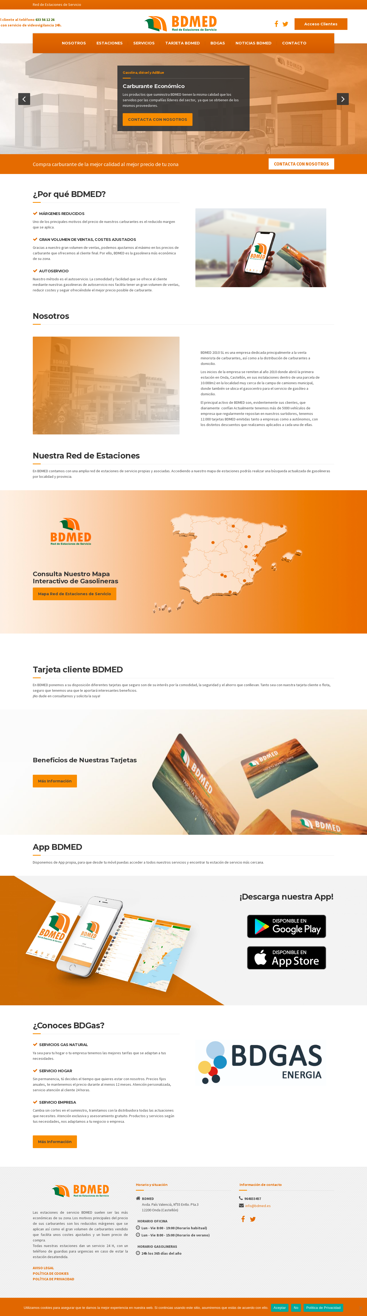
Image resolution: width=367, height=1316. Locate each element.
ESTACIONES (110, 43)
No (296, 1308)
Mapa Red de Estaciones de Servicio (74, 593)
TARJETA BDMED (182, 43)
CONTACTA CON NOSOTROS (157, 119)
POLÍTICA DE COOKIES (51, 1273)
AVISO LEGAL (43, 1267)
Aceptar (280, 1308)
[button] (24, 99)
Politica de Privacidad (323, 1308)
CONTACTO (294, 43)
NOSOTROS (74, 43)
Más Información (55, 781)
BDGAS (217, 43)
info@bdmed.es (258, 1205)
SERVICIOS (144, 43)
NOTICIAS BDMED (254, 43)
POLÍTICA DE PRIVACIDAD (53, 1279)
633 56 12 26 (44, 19)
